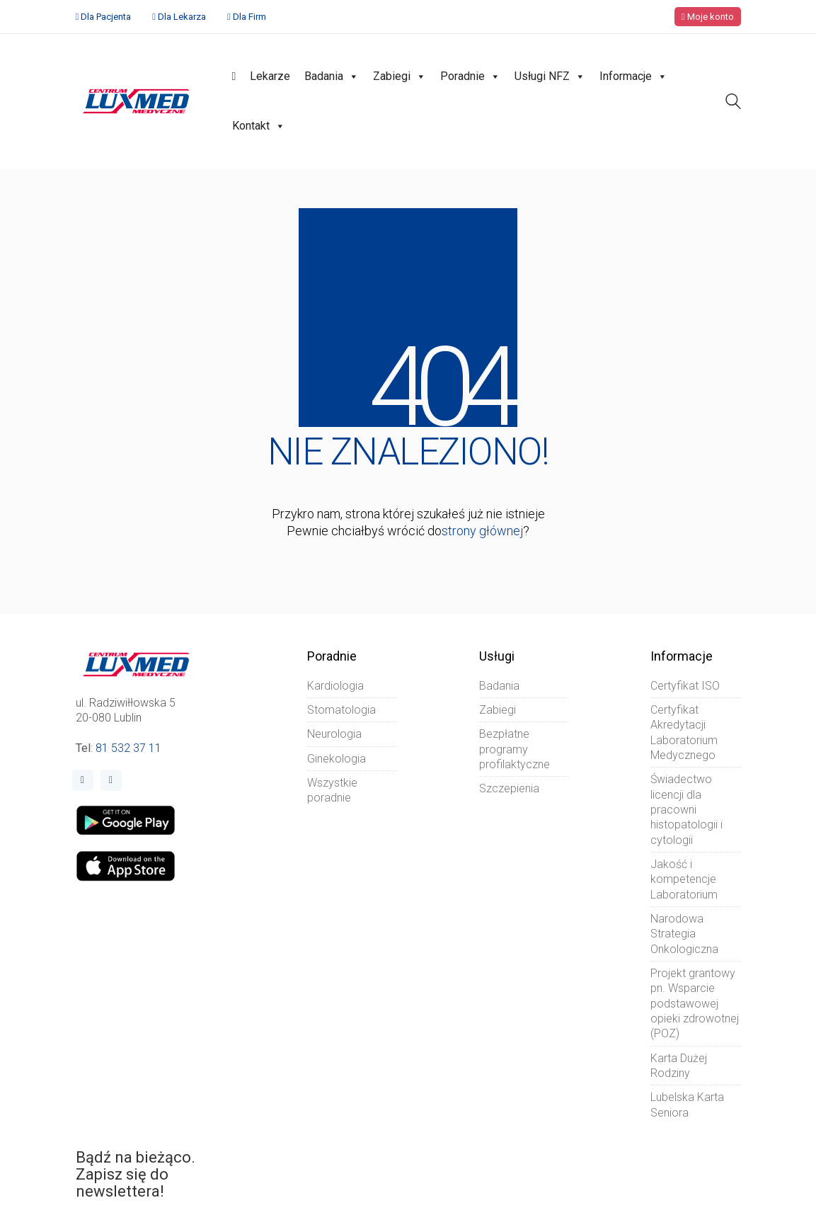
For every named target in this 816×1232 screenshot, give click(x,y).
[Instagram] (111, 780)
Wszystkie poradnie (332, 790)
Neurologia (334, 734)
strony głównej (482, 530)
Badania (331, 76)
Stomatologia (341, 710)
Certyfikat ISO (685, 685)
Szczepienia (509, 788)
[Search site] (733, 103)
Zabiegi (399, 76)
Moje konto (708, 16)
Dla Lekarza (182, 16)
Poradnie (470, 76)
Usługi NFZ (550, 76)
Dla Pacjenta (106, 16)
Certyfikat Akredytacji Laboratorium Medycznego (684, 732)
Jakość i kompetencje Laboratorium (684, 879)
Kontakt (258, 126)
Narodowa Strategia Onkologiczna (684, 934)
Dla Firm (249, 16)
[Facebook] (82, 780)
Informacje (633, 76)
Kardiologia (335, 685)
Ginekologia (336, 758)
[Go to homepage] (136, 101)
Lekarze (270, 76)
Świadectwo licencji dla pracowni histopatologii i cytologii (686, 809)
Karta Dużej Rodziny (678, 1065)
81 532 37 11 (128, 748)
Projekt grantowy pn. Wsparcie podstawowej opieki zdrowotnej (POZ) (694, 1003)
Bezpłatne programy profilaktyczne (514, 749)
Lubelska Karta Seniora (687, 1104)
